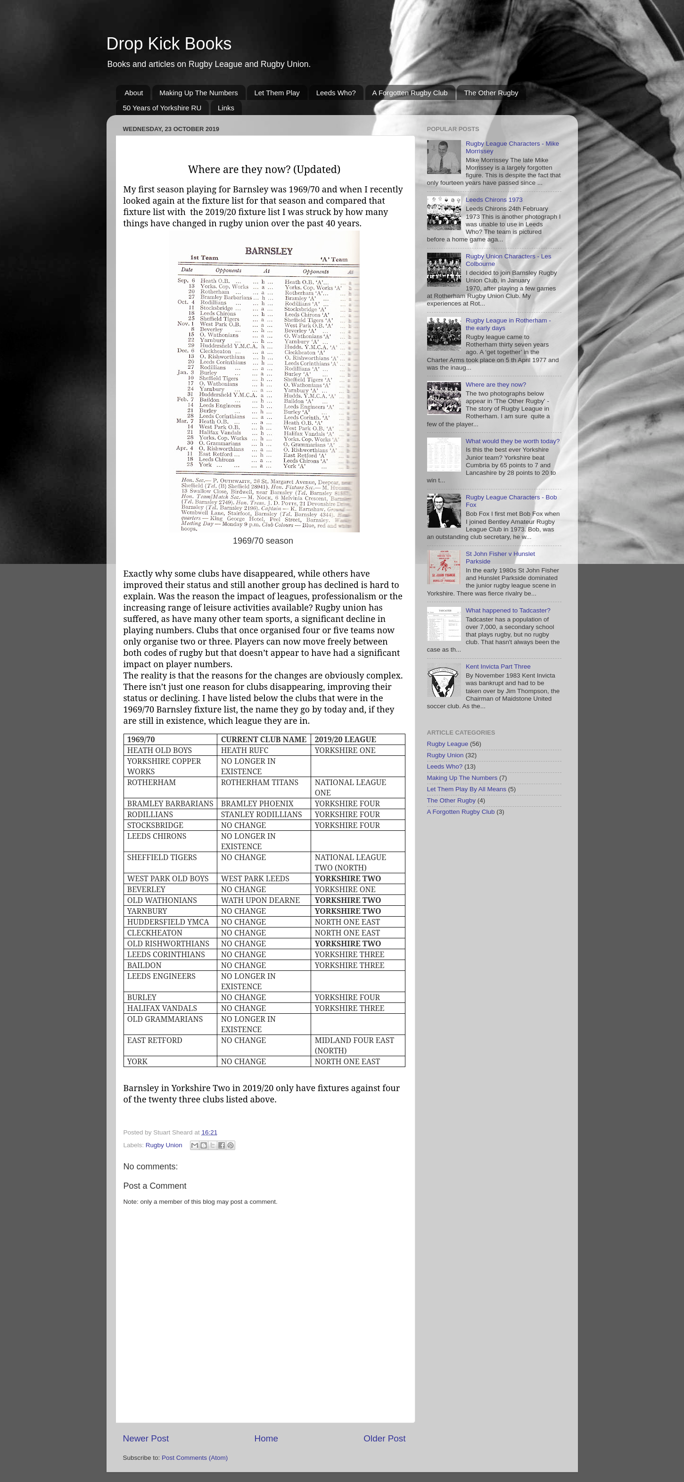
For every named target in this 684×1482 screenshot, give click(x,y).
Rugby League (448, 743)
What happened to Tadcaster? (508, 610)
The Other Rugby (491, 93)
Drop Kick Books (169, 43)
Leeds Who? (336, 93)
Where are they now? (496, 384)
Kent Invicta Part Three (498, 666)
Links (226, 108)
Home (266, 1438)
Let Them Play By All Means (467, 789)
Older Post (384, 1438)
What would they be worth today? (513, 441)
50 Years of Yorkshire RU (162, 108)
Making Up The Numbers (198, 93)
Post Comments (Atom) (195, 1457)
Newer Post (146, 1438)
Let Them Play (276, 93)
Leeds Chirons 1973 (494, 199)
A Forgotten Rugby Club (410, 93)
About (133, 93)
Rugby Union (164, 1145)
